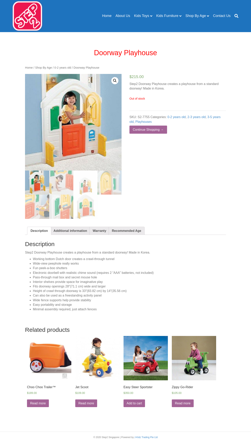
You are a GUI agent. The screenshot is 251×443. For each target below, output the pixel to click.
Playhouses (143, 121)
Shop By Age (195, 16)
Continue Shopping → (148, 129)
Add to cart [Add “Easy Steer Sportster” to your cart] (134, 403)
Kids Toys (141, 16)
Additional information (70, 230)
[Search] (235, 16)
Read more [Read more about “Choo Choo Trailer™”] (38, 403)
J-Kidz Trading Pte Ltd (146, 437)
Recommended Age (126, 230)
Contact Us (222, 16)
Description (39, 230)
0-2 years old (62, 67)
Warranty (99, 230)
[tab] (39, 231)
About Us (122, 16)
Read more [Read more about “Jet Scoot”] (86, 403)
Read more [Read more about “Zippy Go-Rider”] (183, 403)
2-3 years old (196, 117)
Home (107, 16)
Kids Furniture (167, 16)
